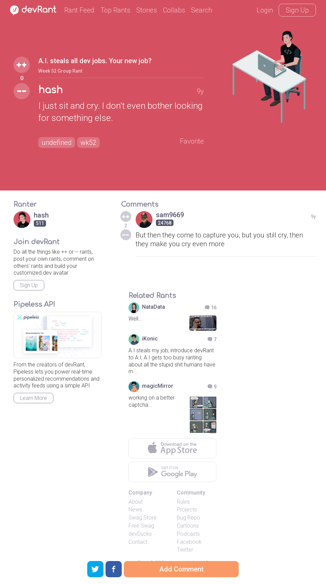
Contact (138, 542)
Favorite (192, 141)
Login (265, 10)
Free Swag (141, 526)
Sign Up (297, 10)
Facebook (189, 542)
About (136, 502)
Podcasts (188, 534)
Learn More (33, 398)
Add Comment (181, 569)
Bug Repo (188, 517)
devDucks (140, 534)
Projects (187, 509)
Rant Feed (79, 10)
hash (50, 90)
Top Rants (115, 10)
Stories (146, 10)
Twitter (185, 550)
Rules (183, 502)
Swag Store (143, 517)
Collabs (174, 10)
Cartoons (188, 526)
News (135, 509)
